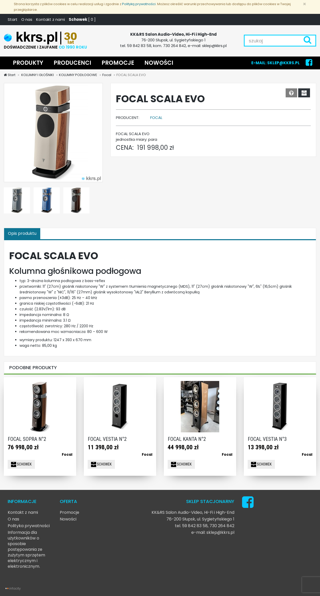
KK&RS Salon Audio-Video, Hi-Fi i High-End (193, 512)
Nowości (68, 519)
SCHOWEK (21, 464)
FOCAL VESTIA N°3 (267, 439)
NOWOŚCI (158, 63)
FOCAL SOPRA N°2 (27, 439)
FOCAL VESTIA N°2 (107, 439)
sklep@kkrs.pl (220, 532)
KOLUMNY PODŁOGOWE (78, 74)
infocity (15, 588)
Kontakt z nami (50, 19)
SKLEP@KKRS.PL (283, 63)
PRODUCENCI (72, 63)
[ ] (82, 19)
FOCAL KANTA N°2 (187, 439)
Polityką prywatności (139, 4)
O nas (26, 19)
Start (12, 19)
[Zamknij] (304, 4)
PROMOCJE (118, 63)
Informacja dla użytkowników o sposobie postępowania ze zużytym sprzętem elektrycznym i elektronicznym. (26, 549)
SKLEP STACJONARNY (210, 501)
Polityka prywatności (29, 526)
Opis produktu (22, 233)
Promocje (69, 512)
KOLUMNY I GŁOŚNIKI (37, 74)
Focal (106, 74)
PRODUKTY (28, 63)
